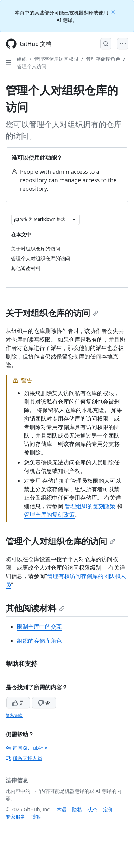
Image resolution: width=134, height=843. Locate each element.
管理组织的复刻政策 (90, 506)
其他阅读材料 (35, 608)
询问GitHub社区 (27, 747)
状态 (92, 809)
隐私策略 (14, 715)
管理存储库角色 (103, 58)
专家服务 (15, 816)
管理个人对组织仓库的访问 (60, 541)
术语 (61, 809)
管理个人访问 (31, 66)
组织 (22, 58)
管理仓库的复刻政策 (49, 514)
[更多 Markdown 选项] (74, 219)
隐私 (77, 809)
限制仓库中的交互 (39, 626)
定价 (108, 809)
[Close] (114, 11)
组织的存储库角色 (39, 641)
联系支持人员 (24, 758)
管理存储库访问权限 (56, 58)
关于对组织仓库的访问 (52, 313)
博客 (36, 816)
